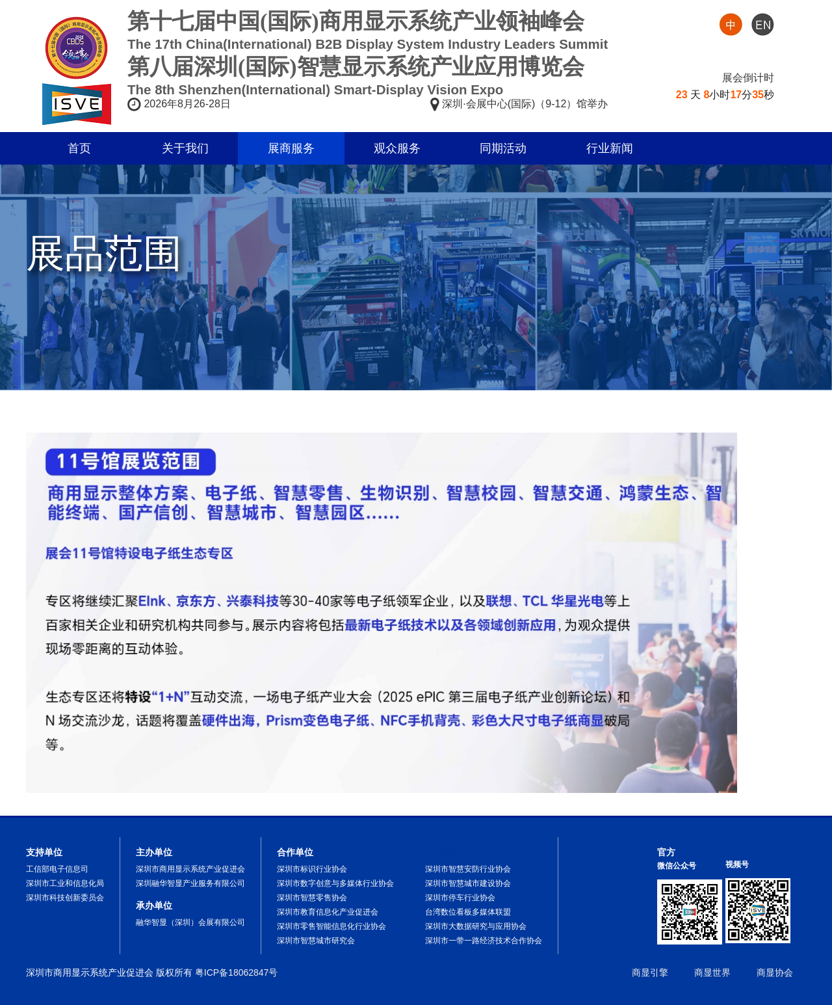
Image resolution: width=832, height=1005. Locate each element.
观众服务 (397, 148)
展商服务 (291, 148)
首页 (79, 148)
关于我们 (185, 148)
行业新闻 (609, 148)
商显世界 (712, 972)
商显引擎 (650, 972)
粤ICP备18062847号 (236, 972)
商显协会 (775, 972)
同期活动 (503, 148)
